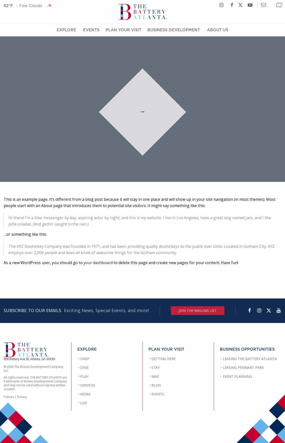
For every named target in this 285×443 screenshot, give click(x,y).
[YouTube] (278, 311)
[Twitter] (269, 311)
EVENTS (157, 394)
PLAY (84, 376)
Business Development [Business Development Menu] (173, 30)
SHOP (84, 358)
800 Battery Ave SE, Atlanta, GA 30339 (29, 359)
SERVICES (87, 385)
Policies (9, 397)
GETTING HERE (163, 358)
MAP (155, 376)
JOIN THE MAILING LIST (198, 310)
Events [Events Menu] (91, 30)
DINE (84, 367)
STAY (155, 367)
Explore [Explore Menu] (66, 30)
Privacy (22, 397)
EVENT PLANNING (237, 376)
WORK (85, 394)
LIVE (83, 403)
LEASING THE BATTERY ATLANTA (250, 358)
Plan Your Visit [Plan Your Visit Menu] (123, 30)
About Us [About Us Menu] (217, 30)
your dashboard (98, 262)
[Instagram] (259, 311)
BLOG (156, 385)
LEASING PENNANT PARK (243, 367)
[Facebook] (249, 311)
